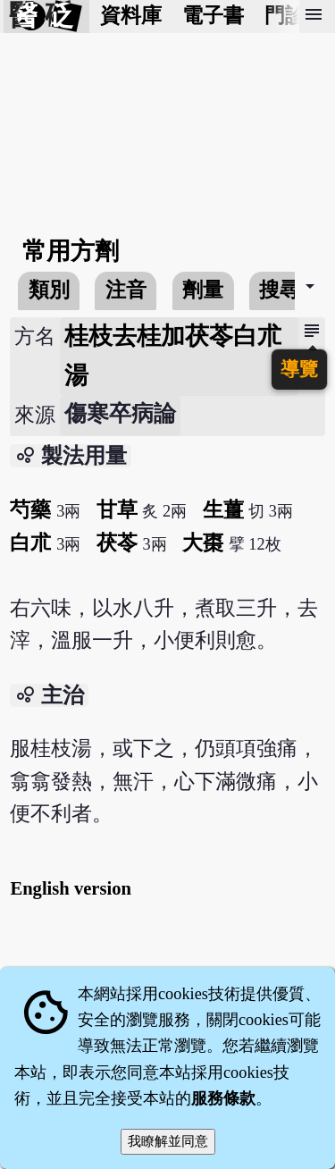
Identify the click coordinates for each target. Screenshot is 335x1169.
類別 (49, 290)
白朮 (30, 543)
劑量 (202, 290)
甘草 (117, 510)
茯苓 (117, 543)
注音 (126, 290)
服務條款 (223, 1098)
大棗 (202, 543)
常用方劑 (70, 251)
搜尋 (279, 290)
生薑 (223, 510)
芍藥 (30, 510)
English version (70, 888)
